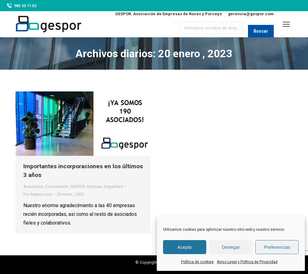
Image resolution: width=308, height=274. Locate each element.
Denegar (231, 247)
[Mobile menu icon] (286, 24)
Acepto (184, 247)
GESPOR (77, 186)
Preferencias (277, 247)
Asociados (33, 186)
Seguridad (113, 186)
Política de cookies (197, 262)
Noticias (94, 186)
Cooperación (56, 186)
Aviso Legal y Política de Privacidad (247, 262)
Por (37, 194)
